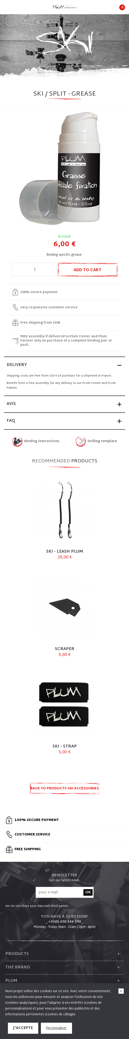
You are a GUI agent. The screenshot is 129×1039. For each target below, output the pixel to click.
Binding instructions (41, 441)
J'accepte (23, 1028)
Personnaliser (56, 1028)
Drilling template (102, 441)
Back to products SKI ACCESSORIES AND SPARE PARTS (64, 790)
